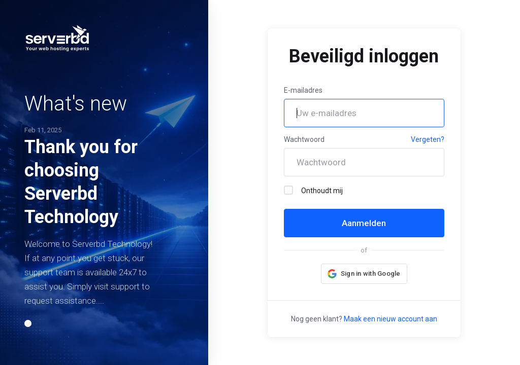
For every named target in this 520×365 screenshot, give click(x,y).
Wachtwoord (304, 139)
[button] (27, 323)
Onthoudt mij (313, 190)
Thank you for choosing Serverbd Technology (81, 182)
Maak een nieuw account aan (390, 319)
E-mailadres (303, 90)
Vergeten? (427, 139)
